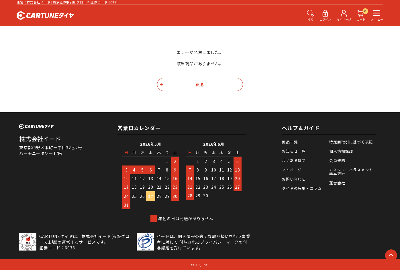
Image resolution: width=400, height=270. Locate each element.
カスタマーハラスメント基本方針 (351, 171)
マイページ (292, 169)
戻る (200, 84)
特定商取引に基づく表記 (351, 142)
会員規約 (337, 160)
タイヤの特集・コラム (301, 188)
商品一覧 (290, 142)
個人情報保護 (341, 151)
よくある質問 (294, 160)
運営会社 (337, 183)
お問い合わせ (294, 179)
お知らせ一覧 (294, 151)
